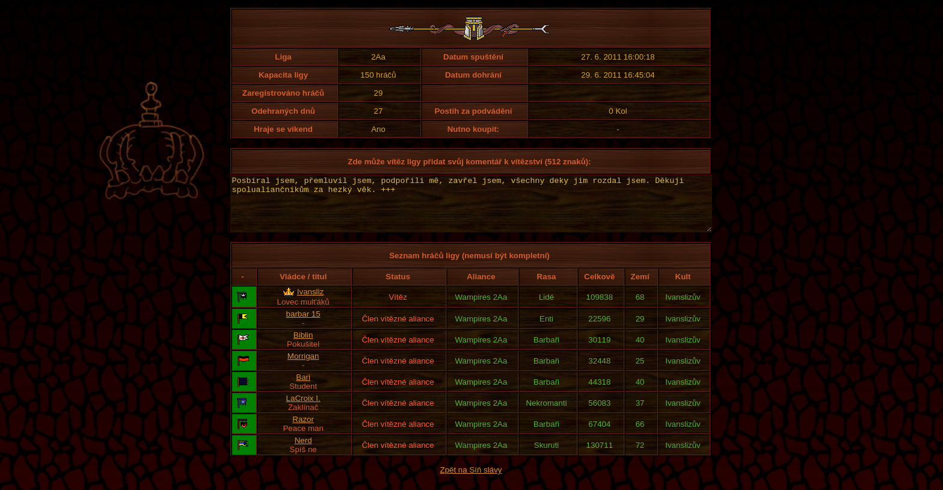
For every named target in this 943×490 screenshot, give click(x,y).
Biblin (303, 345)
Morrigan (303, 366)
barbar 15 (303, 324)
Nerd (303, 451)
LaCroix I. (303, 409)
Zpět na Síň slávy (471, 480)
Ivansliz (310, 302)
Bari (303, 387)
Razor (303, 430)
